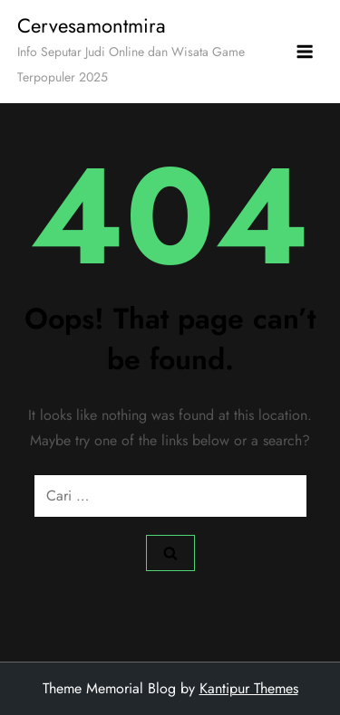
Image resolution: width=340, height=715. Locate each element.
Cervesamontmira (91, 25)
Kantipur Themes (248, 688)
